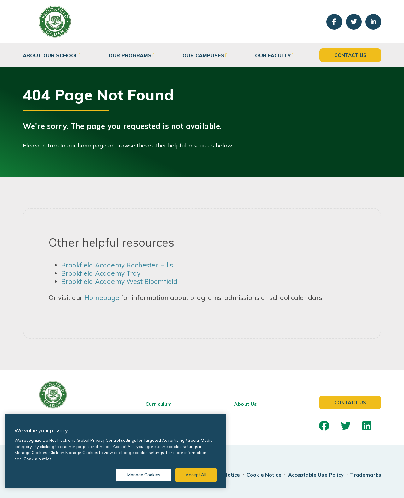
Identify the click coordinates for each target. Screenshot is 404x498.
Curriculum (159, 404)
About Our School (50, 55)
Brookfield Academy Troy (100, 273)
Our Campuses (203, 55)
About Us (245, 404)
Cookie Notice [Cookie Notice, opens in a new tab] (37, 458)
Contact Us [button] (350, 55)
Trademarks (365, 474)
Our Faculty (273, 55)
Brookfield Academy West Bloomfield (119, 281)
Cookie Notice (264, 474)
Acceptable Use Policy (316, 474)
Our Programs (130, 55)
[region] (115, 451)
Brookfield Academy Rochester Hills (117, 265)
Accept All (196, 474)
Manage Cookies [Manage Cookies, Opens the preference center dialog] (144, 474)
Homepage (101, 297)
